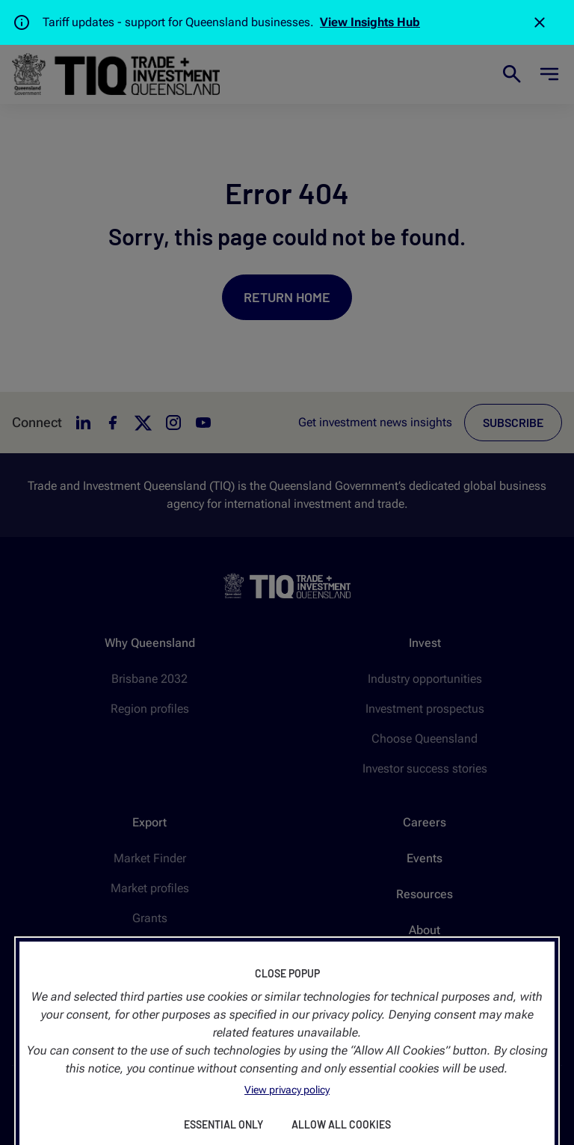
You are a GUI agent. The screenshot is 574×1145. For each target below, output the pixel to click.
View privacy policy (287, 1090)
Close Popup (287, 973)
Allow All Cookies (341, 1124)
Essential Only (223, 1124)
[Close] (539, 22)
